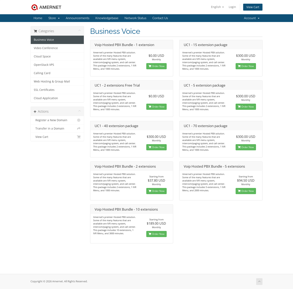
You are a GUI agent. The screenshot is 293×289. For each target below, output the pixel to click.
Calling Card (42, 73)
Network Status (135, 18)
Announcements (77, 18)
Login (232, 7)
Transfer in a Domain (57, 128)
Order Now (156, 66)
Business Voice (44, 40)
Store (54, 18)
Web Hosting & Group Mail (52, 81)
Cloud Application (46, 98)
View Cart (252, 7)
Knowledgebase (106, 18)
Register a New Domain (57, 120)
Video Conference (46, 48)
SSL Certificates (44, 90)
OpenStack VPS (44, 65)
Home (38, 18)
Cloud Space (42, 56)
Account (251, 18)
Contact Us (160, 18)
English (217, 7)
